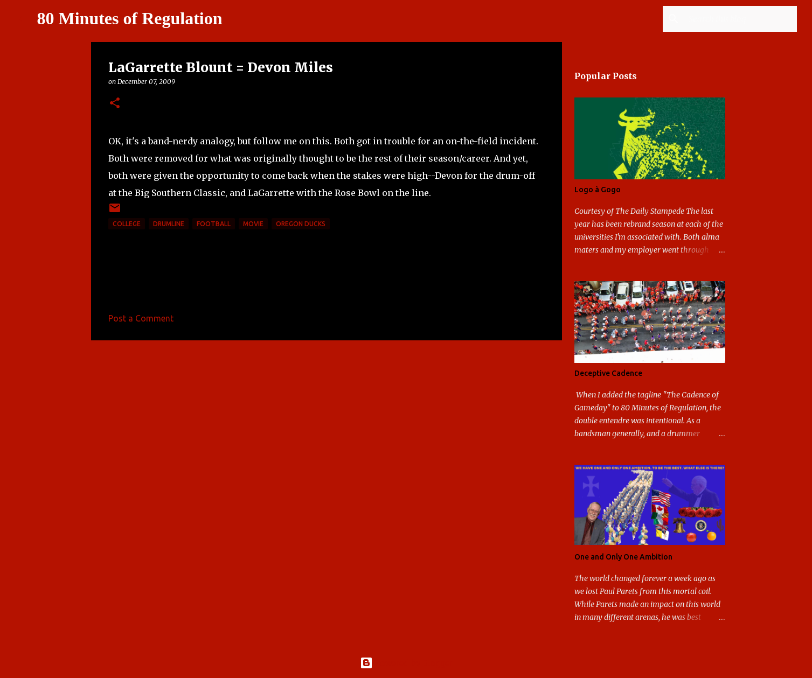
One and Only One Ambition (623, 557)
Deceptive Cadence (608, 373)
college (127, 223)
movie (253, 223)
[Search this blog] (740, 19)
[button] (114, 103)
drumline (168, 223)
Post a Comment (140, 318)
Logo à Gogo (597, 189)
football (214, 223)
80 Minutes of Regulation (130, 18)
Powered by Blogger (406, 663)
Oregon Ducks (300, 223)
